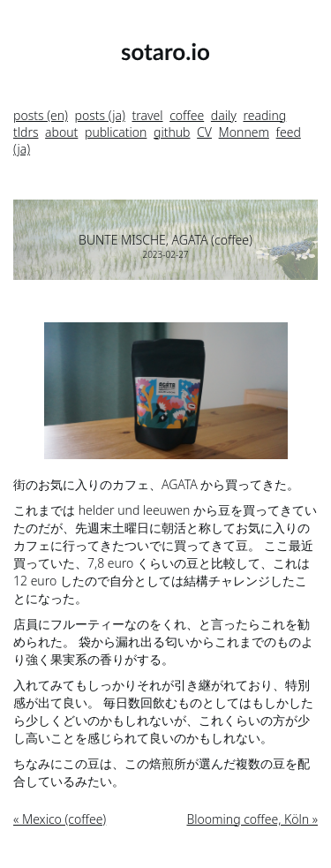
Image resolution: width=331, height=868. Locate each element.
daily (224, 115)
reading (264, 115)
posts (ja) (100, 115)
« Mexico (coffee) (59, 819)
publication (116, 132)
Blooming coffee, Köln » (252, 819)
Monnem (244, 132)
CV (204, 132)
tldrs (25, 132)
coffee (186, 115)
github (172, 132)
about (61, 132)
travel (147, 115)
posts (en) (40, 115)
